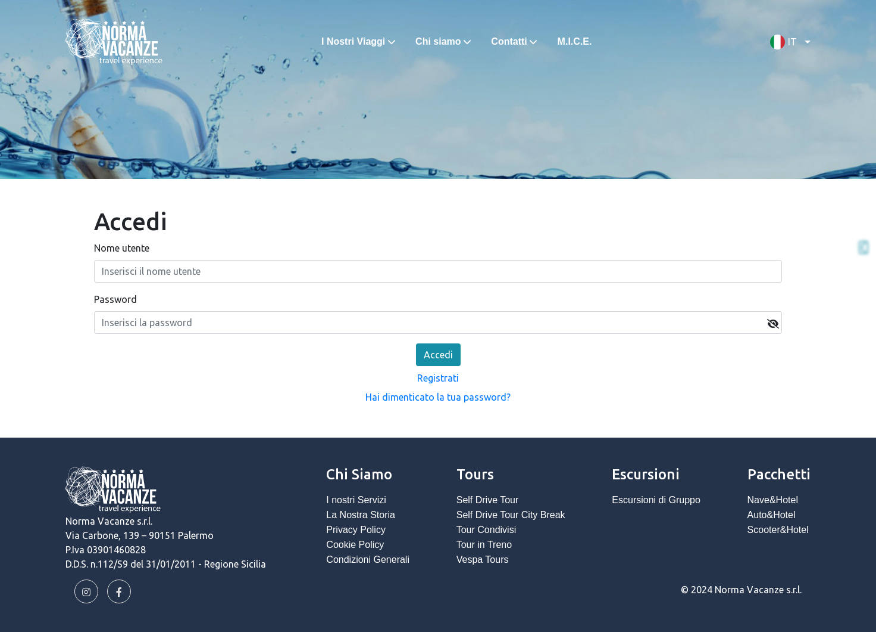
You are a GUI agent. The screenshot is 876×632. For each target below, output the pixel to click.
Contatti (509, 41)
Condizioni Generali (367, 559)
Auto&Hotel (771, 515)
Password (115, 299)
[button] (787, 42)
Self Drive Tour (487, 500)
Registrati (438, 378)
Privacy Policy (356, 530)
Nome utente (121, 248)
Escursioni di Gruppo (656, 500)
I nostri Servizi (356, 500)
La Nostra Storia (360, 515)
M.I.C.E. (575, 41)
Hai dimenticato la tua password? (438, 397)
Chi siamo (438, 41)
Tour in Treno (484, 545)
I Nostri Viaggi (353, 41)
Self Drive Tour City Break (510, 515)
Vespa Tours (482, 559)
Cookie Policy (355, 545)
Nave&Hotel (772, 500)
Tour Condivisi (486, 530)
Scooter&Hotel (778, 530)
